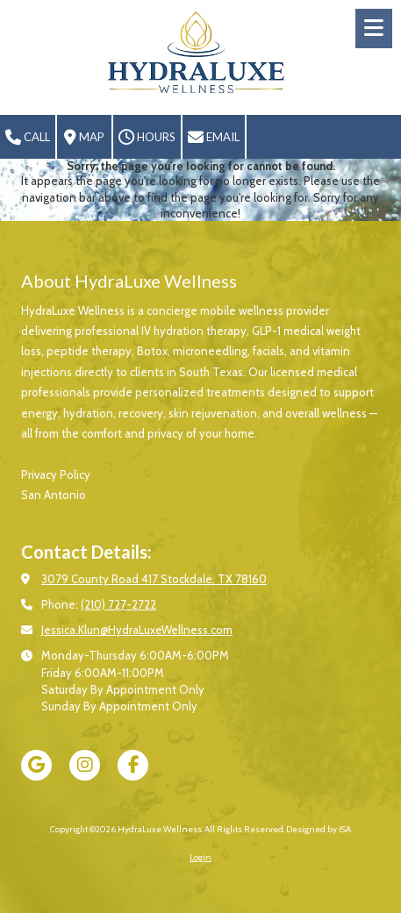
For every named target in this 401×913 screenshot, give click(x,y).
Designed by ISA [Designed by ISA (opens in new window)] (318, 829)
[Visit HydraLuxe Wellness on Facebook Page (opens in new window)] (133, 765)
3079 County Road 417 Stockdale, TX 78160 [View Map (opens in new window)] (154, 579)
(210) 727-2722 (118, 604)
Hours (146, 138)
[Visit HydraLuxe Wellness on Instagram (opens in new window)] (84, 765)
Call (27, 138)
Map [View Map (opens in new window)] (84, 138)
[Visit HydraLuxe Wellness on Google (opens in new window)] (36, 765)
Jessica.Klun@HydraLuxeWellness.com (137, 630)
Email (214, 138)
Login (200, 857)
